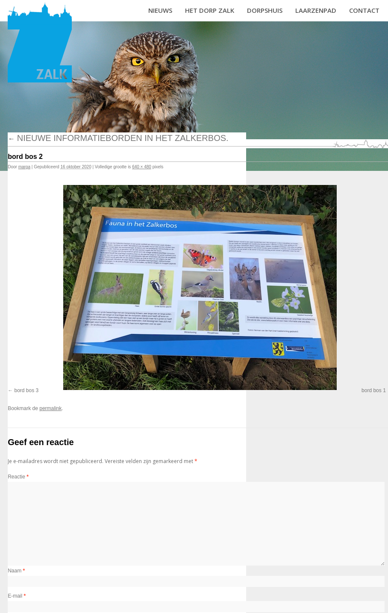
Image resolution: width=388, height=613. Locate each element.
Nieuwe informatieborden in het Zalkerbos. (118, 138)
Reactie (18, 477)
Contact (364, 10)
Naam (16, 571)
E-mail (17, 596)
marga (24, 166)
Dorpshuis (264, 10)
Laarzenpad (315, 10)
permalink (50, 408)
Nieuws (160, 10)
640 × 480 (141, 166)
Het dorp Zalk (209, 10)
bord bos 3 (27, 390)
